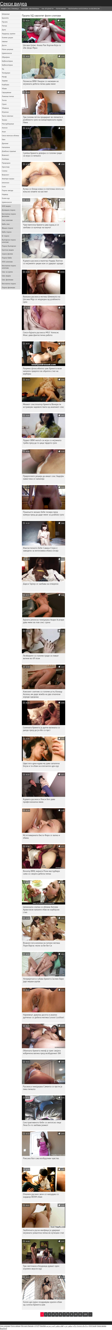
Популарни (61, 9)
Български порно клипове (9, 241)
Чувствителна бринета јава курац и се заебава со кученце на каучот (41, 226)
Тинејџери (6, 73)
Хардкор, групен (8, 33)
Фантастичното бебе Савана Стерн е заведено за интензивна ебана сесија (40, 549)
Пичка (4, 26)
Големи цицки (7, 37)
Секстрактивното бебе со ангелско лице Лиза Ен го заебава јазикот (42, 1123)
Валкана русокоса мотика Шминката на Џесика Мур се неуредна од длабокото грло (41, 299)
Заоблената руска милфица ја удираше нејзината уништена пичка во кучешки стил (43, 1231)
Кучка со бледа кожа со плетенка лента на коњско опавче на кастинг (43, 190)
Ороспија (5, 167)
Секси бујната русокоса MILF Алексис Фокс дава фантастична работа (41, 333)
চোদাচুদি (37, 1326)
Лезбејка (5, 159)
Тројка (4, 120)
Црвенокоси (7, 53)
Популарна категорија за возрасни (84, 9)
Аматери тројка (8, 178)
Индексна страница (10, 9)
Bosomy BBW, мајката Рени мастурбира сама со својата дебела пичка (41, 872)
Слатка (4, 171)
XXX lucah (92, 1326)
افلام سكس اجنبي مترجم (54, 1326)
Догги (4, 45)
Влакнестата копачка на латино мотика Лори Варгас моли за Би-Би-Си (41, 944)
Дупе (4, 29)
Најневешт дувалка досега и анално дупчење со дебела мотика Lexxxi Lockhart (43, 1016)
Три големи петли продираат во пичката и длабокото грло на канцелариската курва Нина (43, 120)
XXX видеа (6, 206)
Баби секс (6, 224)
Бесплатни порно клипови (9, 266)
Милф (4, 77)
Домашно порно (8, 210)
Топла (4, 100)
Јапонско (5, 182)
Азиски (4, 127)
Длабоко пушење (9, 151)
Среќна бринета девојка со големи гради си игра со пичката (42, 154)
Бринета (5, 18)
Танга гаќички (7, 116)
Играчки (5, 112)
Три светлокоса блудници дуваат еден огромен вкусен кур (41, 1267)
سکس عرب (68, 1326)
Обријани (6, 57)
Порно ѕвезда (7, 190)
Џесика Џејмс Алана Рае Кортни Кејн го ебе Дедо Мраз (42, 46)
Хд (3, 69)
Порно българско (9, 246)
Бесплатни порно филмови (9, 215)
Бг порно (5, 236)
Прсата (4, 22)
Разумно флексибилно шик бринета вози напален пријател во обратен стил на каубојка (42, 371)
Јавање (4, 41)
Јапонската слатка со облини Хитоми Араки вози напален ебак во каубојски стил (41, 910)
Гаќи (3, 139)
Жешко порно (7, 228)
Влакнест (5, 155)
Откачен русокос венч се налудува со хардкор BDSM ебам (41, 1195)
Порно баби (7, 258)
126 (85, 1314)
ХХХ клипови (7, 261)
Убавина (5, 108)
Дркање (5, 143)
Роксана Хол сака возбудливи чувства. (41, 1158)
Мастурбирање (8, 124)
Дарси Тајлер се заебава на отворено (40, 583)
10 (76, 1314)
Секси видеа (13, 3)
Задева (5, 80)
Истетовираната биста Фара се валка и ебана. (41, 836)
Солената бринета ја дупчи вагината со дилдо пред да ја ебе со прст (41, 729)
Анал (4, 131)
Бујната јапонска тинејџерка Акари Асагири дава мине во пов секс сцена (43, 621)
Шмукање (6, 14)
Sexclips (43, 1326)
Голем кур (6, 198)
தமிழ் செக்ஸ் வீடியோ (80, 1326)
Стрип (4, 104)
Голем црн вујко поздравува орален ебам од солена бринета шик (42, 1303)
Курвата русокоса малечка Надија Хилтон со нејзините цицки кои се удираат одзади (43, 262)
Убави (4, 88)
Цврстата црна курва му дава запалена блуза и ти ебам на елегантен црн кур (41, 764)
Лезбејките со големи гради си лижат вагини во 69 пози (41, 657)
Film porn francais (27, 1326)
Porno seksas (15, 1326)
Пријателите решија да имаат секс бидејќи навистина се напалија (43, 477)
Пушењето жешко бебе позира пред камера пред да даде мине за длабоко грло (43, 513)
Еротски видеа (8, 250)
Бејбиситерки (7, 61)
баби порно (6, 232)
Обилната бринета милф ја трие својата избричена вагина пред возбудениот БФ (42, 1052)
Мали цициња (7, 49)
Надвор (5, 194)
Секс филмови (7, 279)
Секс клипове (7, 220)
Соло (4, 186)
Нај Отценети (47, 9)
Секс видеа (6, 276)
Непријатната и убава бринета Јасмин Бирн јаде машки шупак (43, 980)
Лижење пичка (8, 96)
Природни (6, 163)
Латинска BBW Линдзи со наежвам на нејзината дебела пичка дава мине (41, 82)
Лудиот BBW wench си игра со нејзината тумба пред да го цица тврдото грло (42, 441)
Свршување (6, 92)
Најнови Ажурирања (30, 9)
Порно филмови (8, 287)
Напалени (6, 147)
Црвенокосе (7, 202)
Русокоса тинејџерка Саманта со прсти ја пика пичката (42, 1087)
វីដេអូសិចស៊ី (3, 1329)
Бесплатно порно (9, 283)
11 (80, 1314)
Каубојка (5, 84)
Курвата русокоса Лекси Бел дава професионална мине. (39, 800)
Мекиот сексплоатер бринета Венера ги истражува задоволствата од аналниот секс (43, 405)
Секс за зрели (7, 272)
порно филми (7, 254)
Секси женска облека (10, 135)
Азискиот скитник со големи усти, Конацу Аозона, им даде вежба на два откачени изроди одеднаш (42, 694)
